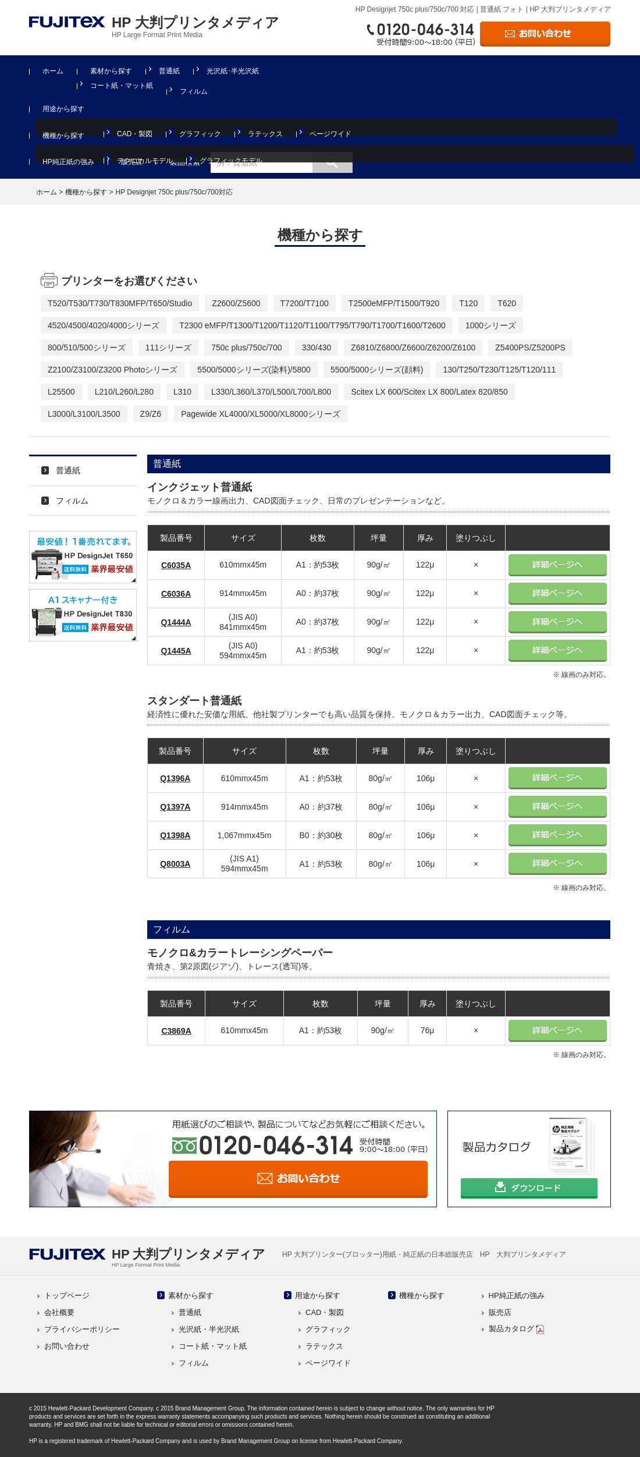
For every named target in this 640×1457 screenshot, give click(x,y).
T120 (468, 303)
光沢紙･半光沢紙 (233, 71)
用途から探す (63, 109)
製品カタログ (517, 1328)
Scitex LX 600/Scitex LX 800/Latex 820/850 (429, 391)
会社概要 (59, 1312)
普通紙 (169, 71)
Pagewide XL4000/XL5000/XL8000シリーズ (260, 414)
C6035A (176, 565)
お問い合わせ (67, 1346)
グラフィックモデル (231, 161)
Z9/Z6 (151, 414)
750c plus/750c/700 (246, 347)
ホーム (52, 71)
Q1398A (175, 835)
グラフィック (200, 134)
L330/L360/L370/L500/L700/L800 (271, 391)
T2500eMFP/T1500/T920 (394, 303)
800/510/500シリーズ (87, 347)
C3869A (176, 1031)
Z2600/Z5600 (236, 303)
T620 (506, 303)
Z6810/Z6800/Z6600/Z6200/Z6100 (413, 347)
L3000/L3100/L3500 (84, 414)
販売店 (131, 162)
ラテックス (265, 134)
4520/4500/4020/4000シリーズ (103, 325)
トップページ (67, 1295)
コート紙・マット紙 (121, 85)
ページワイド (330, 134)
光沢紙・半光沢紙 (209, 1329)
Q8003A (175, 863)
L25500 (61, 391)
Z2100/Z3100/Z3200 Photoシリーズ (112, 369)
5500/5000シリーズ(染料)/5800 (254, 369)
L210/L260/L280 (124, 391)
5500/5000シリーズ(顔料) (377, 369)
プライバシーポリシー (82, 1329)
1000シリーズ (490, 325)
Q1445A (176, 650)
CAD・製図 (134, 134)
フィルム (194, 91)
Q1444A (176, 622)
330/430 (317, 347)
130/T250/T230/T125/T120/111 (499, 369)
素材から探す (111, 71)
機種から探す (63, 136)
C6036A (176, 593)
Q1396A (175, 778)
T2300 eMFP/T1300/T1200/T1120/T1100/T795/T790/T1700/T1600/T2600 (312, 325)
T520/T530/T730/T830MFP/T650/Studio (120, 303)
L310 (182, 391)
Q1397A (175, 806)
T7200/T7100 (304, 303)
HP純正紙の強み (68, 162)
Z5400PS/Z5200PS (530, 347)
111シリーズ (168, 347)
